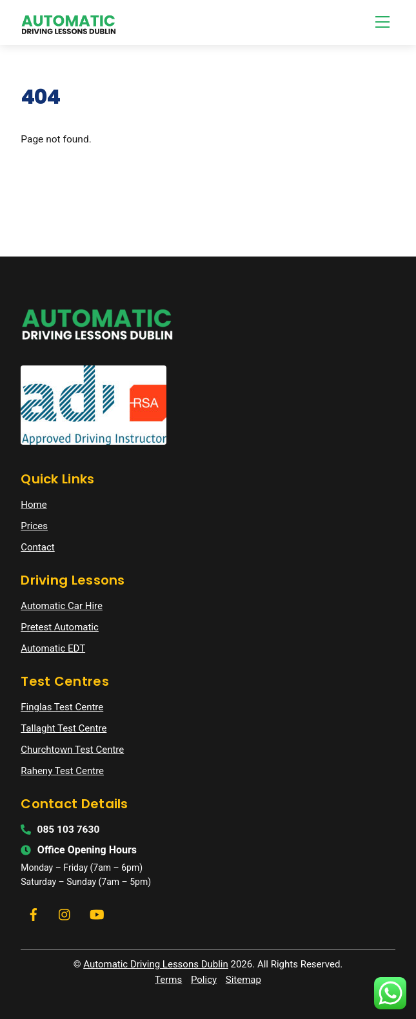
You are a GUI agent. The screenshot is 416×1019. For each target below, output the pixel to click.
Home (33, 504)
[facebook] (33, 913)
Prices (34, 526)
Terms (168, 979)
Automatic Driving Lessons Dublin (155, 964)
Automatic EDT (53, 648)
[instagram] (65, 913)
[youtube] (97, 913)
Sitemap (243, 979)
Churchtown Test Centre (72, 749)
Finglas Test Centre (62, 707)
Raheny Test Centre (62, 771)
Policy (204, 979)
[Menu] (382, 22)
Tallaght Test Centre (63, 728)
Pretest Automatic (60, 627)
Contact (37, 547)
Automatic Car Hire (62, 606)
